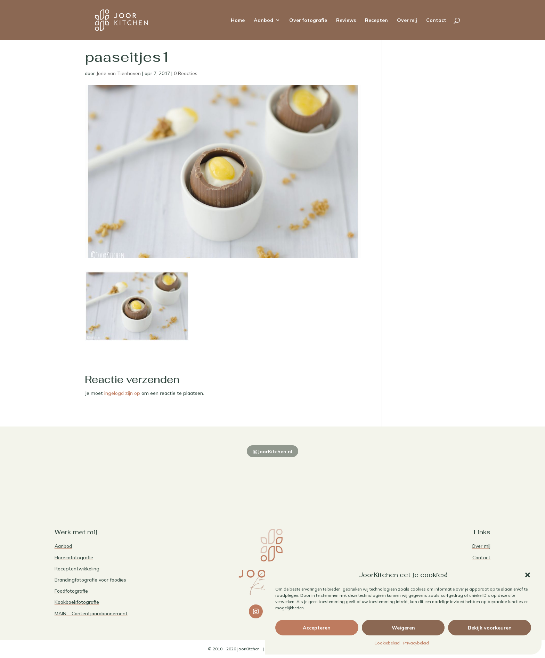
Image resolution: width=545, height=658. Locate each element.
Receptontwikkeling (77, 569)
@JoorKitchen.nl (272, 451)
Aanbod (263, 20)
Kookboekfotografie (77, 602)
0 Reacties (185, 73)
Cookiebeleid (387, 642)
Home (238, 20)
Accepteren (317, 628)
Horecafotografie (74, 557)
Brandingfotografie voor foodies (90, 580)
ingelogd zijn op (122, 393)
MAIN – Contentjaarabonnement (91, 613)
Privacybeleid (416, 642)
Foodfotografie (71, 591)
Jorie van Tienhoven (118, 73)
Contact (436, 20)
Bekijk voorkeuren (490, 628)
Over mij (407, 20)
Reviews (346, 20)
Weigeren (403, 628)
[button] (527, 574)
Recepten (376, 20)
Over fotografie (308, 20)
